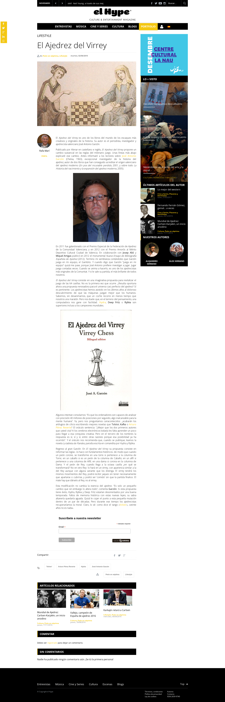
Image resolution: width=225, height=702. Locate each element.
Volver (123, 504)
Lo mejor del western (169, 189)
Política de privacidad (153, 694)
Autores (170, 691)
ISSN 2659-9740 (173, 696)
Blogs (132, 26)
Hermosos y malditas (165, 177)
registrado (52, 642)
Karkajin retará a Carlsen (116, 610)
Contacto (170, 694)
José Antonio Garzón (100, 567)
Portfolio (148, 26)
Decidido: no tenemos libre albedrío (162, 104)
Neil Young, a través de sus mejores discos (93, 3)
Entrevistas (63, 26)
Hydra (102, 302)
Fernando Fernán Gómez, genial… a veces (171, 207)
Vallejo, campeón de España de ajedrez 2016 (83, 614)
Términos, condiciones (154, 691)
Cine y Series (99, 26)
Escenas (107, 684)
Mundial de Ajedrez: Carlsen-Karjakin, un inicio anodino (51, 615)
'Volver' (49, 567)
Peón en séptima (50, 56)
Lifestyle (63, 56)
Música (81, 26)
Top (184, 684)
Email (62, 527)
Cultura (118, 26)
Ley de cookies (150, 696)
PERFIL (44, 156)
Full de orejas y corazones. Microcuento (164, 137)
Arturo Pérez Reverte (66, 567)
